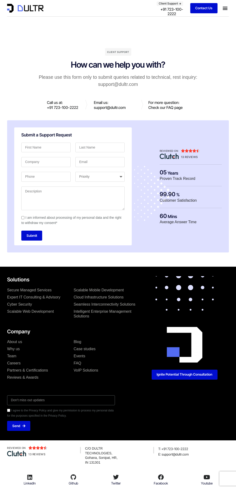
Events (79, 356)
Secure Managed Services (29, 290)
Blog (77, 342)
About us (14, 342)
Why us (13, 349)
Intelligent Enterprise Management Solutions (103, 313)
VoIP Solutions (86, 370)
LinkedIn (30, 483)
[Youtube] (206, 477)
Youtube (207, 483)
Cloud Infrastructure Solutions (99, 297)
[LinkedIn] (29, 477)
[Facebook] (161, 477)
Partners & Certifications (27, 370)
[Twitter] (116, 477)
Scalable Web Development (30, 311)
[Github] (73, 477)
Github (73, 483)
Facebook (161, 483)
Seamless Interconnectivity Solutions (105, 304)
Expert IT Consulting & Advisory (33, 297)
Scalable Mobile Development (99, 290)
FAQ (77, 363)
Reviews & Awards (22, 378)
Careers (14, 363)
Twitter (116, 483)
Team (11, 356)
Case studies (85, 349)
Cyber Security (19, 304)
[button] (225, 8)
